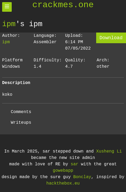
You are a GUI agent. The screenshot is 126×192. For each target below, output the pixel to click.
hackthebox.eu (63, 183)
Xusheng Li (109, 151)
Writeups (21, 123)
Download (111, 38)
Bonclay (82, 177)
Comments (21, 112)
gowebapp (63, 171)
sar (74, 164)
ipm (8, 24)
